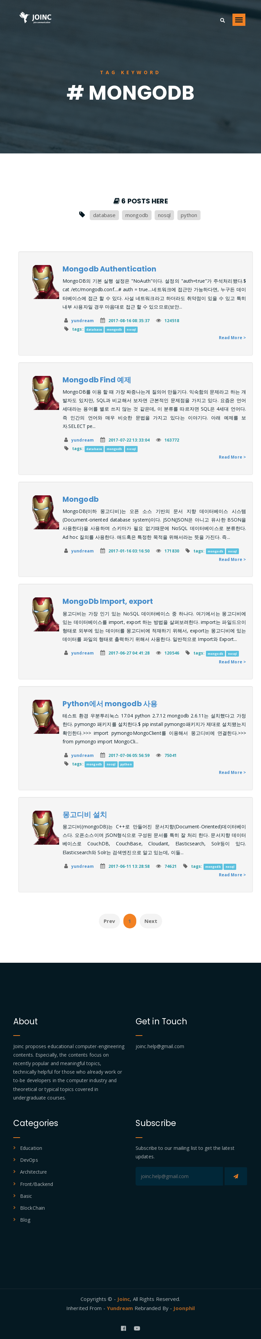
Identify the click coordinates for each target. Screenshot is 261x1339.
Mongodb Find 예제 (97, 380)
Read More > (232, 338)
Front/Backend (36, 1184)
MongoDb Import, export (108, 601)
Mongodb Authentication (109, 269)
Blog (25, 1220)
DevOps (29, 1160)
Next (150, 921)
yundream (82, 321)
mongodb (136, 215)
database (104, 215)
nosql (164, 215)
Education (31, 1148)
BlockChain (32, 1208)
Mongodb (81, 499)
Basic (26, 1196)
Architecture (33, 1172)
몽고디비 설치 (85, 815)
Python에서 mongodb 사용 (110, 704)
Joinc (123, 1298)
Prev (109, 921)
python (189, 215)
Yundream (121, 1308)
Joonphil (184, 1308)
